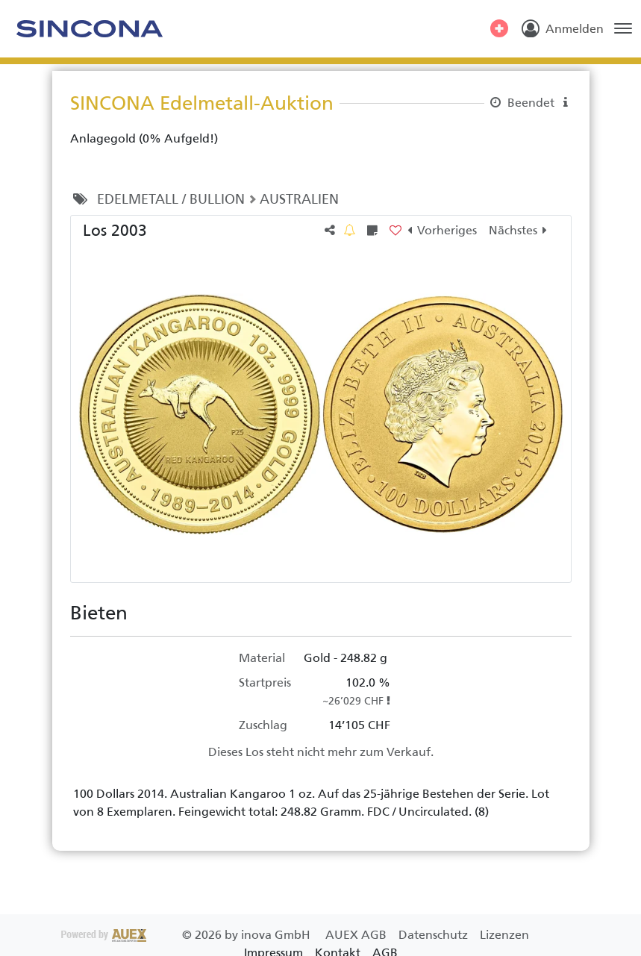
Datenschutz (434, 935)
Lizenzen (504, 935)
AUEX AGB (357, 935)
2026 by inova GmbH (187, 935)
